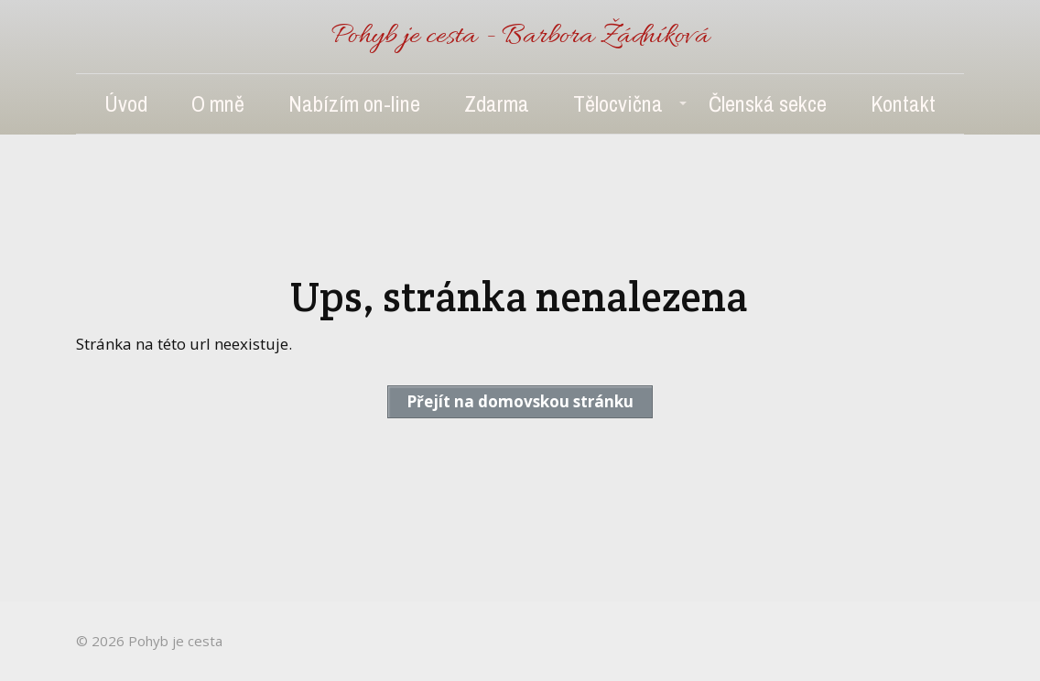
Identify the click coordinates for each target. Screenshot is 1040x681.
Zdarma (496, 103)
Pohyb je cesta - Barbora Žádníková (520, 36)
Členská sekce (768, 103)
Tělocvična (618, 103)
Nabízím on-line (354, 103)
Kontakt (903, 103)
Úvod (125, 103)
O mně (217, 103)
